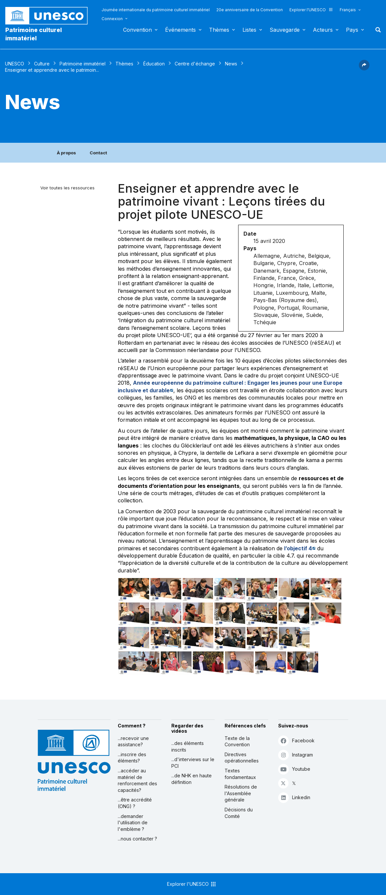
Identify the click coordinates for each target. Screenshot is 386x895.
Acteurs (323, 29)
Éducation (154, 63)
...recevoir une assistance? (133, 741)
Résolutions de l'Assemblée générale (241, 793)
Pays (352, 29)
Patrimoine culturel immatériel (33, 34)
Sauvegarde (285, 29)
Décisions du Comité (239, 813)
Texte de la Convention (237, 741)
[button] (364, 68)
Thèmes (219, 29)
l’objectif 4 (298, 548)
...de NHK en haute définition (191, 779)
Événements (180, 29)
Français (348, 9)
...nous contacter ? (137, 838)
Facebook (296, 740)
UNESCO (14, 63)
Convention (137, 29)
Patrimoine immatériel (83, 63)
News (231, 63)
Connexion (112, 18)
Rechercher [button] (376, 29)
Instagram (295, 755)
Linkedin (294, 797)
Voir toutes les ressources (67, 187)
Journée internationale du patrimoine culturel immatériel (156, 9)
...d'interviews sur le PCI (192, 763)
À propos (66, 152)
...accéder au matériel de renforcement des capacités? (137, 780)
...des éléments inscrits (187, 746)
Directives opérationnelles (242, 758)
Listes (249, 29)
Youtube (294, 769)
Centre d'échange (195, 63)
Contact (98, 152)
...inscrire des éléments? (132, 758)
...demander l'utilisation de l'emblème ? (133, 822)
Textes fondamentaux (240, 774)
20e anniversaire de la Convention (249, 9)
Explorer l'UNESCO (311, 9)
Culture (42, 63)
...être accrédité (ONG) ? (135, 803)
